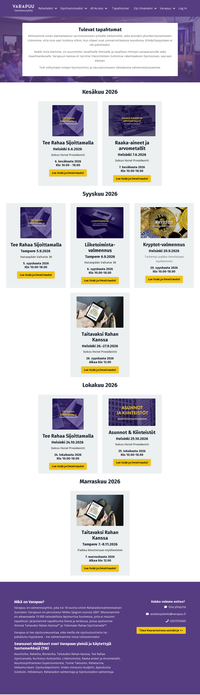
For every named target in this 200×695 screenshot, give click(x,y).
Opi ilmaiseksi (145, 8)
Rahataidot (47, 8)
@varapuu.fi (178, 614)
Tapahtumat (120, 8)
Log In (182, 8)
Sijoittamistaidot (73, 8)
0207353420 (178, 621)
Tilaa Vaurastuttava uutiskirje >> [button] (161, 630)
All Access (98, 8)
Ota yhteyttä (177, 607)
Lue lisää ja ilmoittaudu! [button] (68, 173)
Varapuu (167, 8)
